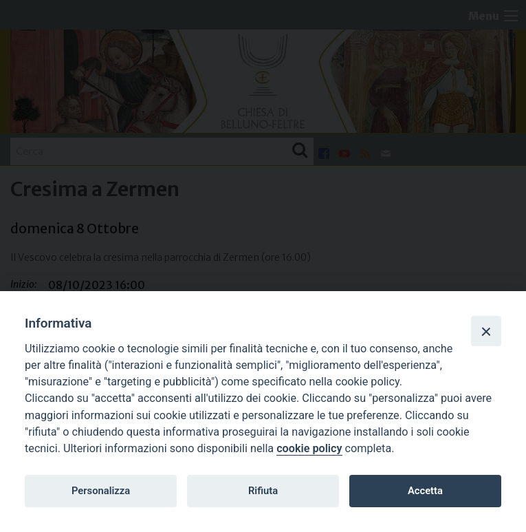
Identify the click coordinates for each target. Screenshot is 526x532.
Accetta (425, 491)
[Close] (486, 331)
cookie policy (309, 448)
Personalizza (101, 491)
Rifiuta (263, 491)
